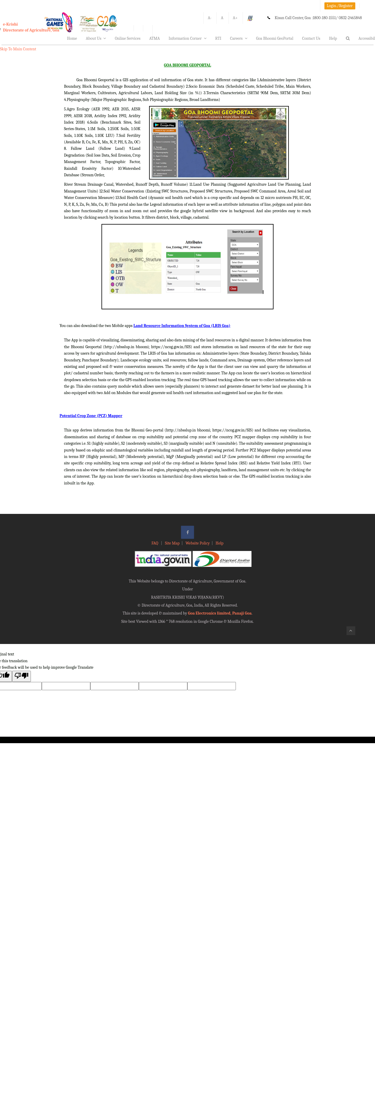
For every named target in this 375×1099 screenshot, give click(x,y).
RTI (218, 38)
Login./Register (340, 5)
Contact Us (311, 38)
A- (209, 17)
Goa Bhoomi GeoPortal (274, 38)
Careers (238, 38)
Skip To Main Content (18, 49)
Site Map (172, 543)
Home (72, 38)
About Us (96, 38)
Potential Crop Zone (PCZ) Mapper (91, 415)
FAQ (155, 543)
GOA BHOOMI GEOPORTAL (187, 65)
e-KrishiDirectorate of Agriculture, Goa (31, 27)
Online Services (127, 38)
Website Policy (198, 543)
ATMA (154, 38)
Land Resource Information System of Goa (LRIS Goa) (182, 325)
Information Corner (187, 38)
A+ (235, 17)
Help (333, 38)
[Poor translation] (21, 676)
